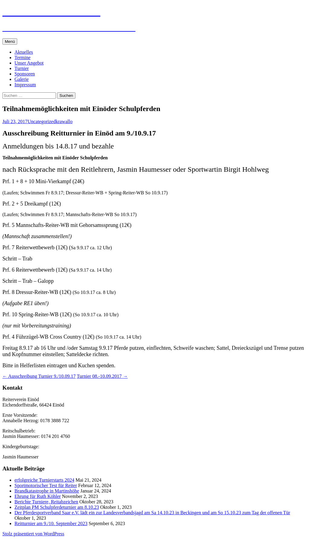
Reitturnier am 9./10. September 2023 (51, 523)
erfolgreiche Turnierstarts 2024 (44, 480)
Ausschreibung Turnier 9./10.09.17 (39, 376)
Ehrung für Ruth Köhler (37, 496)
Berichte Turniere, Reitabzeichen (46, 501)
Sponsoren (24, 73)
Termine (22, 57)
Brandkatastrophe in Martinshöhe (46, 490)
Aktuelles (23, 52)
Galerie (21, 79)
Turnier (21, 68)
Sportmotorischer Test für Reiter (45, 485)
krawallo (64, 121)
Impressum (25, 84)
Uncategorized (41, 121)
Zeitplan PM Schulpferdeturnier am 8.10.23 (56, 507)
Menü (10, 41)
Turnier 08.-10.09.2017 (102, 376)
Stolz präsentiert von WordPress (33, 533)
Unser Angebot (28, 62)
